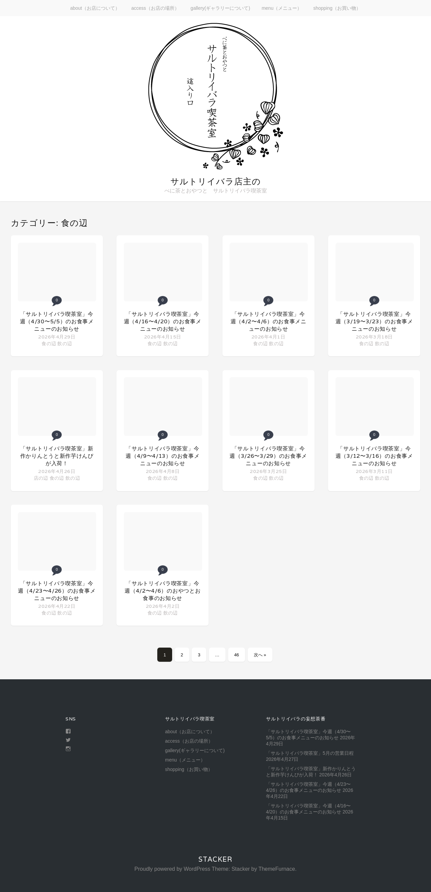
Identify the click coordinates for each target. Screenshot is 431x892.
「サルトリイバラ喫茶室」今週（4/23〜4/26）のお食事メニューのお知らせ (57, 591)
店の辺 (41, 478)
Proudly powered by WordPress (172, 869)
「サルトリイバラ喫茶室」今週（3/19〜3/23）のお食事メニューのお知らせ (374, 321)
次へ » (260, 654)
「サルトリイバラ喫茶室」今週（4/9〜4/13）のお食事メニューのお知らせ (162, 456)
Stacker (215, 859)
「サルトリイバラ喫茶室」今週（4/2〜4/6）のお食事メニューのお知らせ (268, 321)
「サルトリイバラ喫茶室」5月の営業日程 (310, 753)
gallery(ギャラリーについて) (220, 8)
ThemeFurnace (277, 869)
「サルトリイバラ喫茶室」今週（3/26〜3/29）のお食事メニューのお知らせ (268, 456)
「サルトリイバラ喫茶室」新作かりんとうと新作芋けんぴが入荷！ (56, 456)
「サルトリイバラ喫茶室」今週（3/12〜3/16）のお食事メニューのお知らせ (374, 456)
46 (236, 654)
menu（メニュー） (282, 8)
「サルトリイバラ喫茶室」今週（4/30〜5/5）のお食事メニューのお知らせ (57, 321)
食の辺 (49, 343)
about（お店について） (95, 8)
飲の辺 (64, 343)
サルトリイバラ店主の (215, 181)
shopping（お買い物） (337, 8)
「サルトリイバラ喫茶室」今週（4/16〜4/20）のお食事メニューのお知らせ (162, 321)
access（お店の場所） (155, 8)
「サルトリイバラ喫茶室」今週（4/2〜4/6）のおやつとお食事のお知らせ (162, 591)
